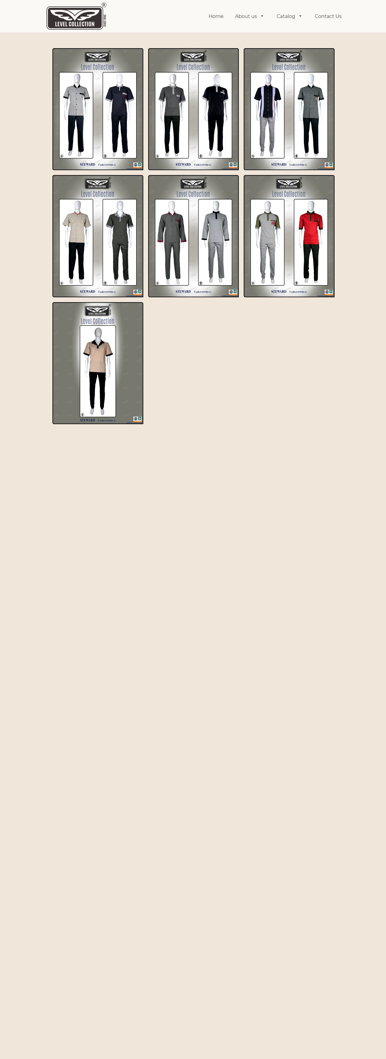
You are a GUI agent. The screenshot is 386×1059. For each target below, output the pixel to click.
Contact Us (328, 16)
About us (246, 16)
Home (216, 16)
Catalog (286, 16)
